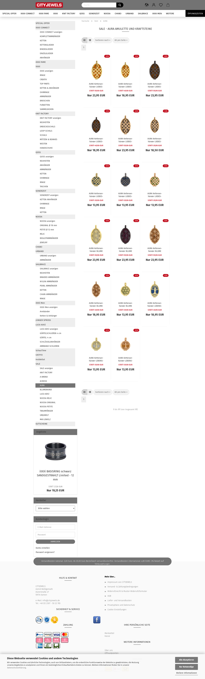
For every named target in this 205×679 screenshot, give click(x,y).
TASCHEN (44, 186)
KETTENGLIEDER (47, 45)
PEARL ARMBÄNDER (48, 286)
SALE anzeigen (46, 368)
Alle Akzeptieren (186, 660)
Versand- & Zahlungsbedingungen (122, 586)
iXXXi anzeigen (46, 71)
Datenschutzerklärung (16, 668)
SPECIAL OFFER (9, 13)
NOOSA (107, 13)
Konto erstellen (43, 548)
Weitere (170, 13)
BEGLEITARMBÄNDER (49, 238)
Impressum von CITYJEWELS (119, 582)
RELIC (42, 234)
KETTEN (43, 40)
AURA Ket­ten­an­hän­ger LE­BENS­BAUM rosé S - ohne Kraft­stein (125, 359)
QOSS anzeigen (47, 156)
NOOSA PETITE (46, 406)
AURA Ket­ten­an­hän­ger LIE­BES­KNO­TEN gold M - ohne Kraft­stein (125, 85)
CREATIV (43, 79)
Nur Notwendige (186, 667)
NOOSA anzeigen (47, 221)
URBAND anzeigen (48, 256)
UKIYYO (39, 355)
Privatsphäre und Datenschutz (121, 605)
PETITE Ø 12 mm (47, 229)
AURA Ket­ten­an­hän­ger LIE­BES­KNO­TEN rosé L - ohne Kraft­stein (125, 140)
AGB (109, 596)
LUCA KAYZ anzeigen (49, 329)
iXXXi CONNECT (28, 13)
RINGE (42, 75)
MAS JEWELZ (45, 419)
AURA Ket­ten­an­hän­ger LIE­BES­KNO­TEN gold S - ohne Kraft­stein (96, 194)
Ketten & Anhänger (48, 316)
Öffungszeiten (195, 13)
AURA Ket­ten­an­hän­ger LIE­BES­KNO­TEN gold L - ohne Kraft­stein (96, 85)
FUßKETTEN (45, 105)
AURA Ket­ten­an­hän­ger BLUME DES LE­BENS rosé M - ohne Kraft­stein (96, 304)
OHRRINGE (44, 92)
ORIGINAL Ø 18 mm (48, 225)
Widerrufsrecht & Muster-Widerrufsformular (127, 591)
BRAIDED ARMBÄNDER (49, 277)
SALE (38, 364)
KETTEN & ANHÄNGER (49, 88)
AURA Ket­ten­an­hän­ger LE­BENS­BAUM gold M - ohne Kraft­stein (154, 304)
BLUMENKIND (46, 389)
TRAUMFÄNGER (46, 411)
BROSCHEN (45, 101)
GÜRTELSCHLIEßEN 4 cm (50, 333)
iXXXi (55, 13)
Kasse (107, 636)
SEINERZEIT (94, 13)
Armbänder (45, 311)
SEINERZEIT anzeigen (49, 195)
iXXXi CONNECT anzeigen (51, 32)
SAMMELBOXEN (47, 109)
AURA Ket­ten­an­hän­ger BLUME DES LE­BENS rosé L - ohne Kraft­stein (154, 249)
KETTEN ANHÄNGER (48, 199)
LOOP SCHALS (46, 131)
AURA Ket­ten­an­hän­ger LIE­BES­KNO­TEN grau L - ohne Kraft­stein (154, 85)
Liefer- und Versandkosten (119, 600)
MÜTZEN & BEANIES (48, 139)
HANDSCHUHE (46, 148)
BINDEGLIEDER (46, 49)
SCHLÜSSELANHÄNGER (50, 342)
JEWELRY (43, 242)
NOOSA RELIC (46, 398)
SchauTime (41, 350)
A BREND (44, 377)
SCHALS (43, 135)
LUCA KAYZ (41, 324)
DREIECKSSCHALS (47, 126)
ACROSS (43, 381)
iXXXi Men (157, 13)
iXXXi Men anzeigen (49, 307)
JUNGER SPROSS (43, 320)
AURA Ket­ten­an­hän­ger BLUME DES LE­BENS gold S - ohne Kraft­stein (125, 304)
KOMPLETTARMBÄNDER (50, 36)
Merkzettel (109, 633)
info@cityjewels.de (51, 600)
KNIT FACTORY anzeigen (50, 118)
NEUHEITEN (45, 122)
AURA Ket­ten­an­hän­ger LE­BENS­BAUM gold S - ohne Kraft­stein (96, 359)
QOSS (82, 13)
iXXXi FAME (44, 13)
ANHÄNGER (45, 58)
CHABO (118, 13)
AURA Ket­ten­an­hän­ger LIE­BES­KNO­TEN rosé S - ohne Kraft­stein (154, 194)
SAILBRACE (143, 13)
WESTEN (43, 143)
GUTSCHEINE (41, 423)
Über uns (109, 650)
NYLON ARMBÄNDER (49, 281)
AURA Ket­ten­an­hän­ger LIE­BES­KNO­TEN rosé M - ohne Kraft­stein (154, 140)
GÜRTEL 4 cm (45, 337)
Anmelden (55, 542)
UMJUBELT (44, 415)
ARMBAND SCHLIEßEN (49, 346)
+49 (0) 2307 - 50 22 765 (50, 603)
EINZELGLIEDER (46, 53)
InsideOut (40, 359)
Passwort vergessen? (45, 552)
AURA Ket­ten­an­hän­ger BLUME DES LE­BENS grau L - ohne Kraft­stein (125, 249)
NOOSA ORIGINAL (48, 402)
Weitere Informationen (186, 673)
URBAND (130, 13)
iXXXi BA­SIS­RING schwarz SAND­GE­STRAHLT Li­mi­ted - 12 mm (55, 475)
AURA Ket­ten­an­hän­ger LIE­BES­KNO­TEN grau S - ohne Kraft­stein (125, 194)
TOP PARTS (44, 84)
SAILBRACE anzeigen (49, 268)
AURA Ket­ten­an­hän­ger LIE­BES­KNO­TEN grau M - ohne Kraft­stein (96, 140)
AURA (42, 385)
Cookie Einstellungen (116, 609)
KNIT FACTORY (68, 13)
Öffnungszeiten (111, 653)
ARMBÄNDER (45, 96)
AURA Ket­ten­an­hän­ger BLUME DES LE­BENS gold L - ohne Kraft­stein (96, 249)
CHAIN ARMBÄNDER (48, 294)
